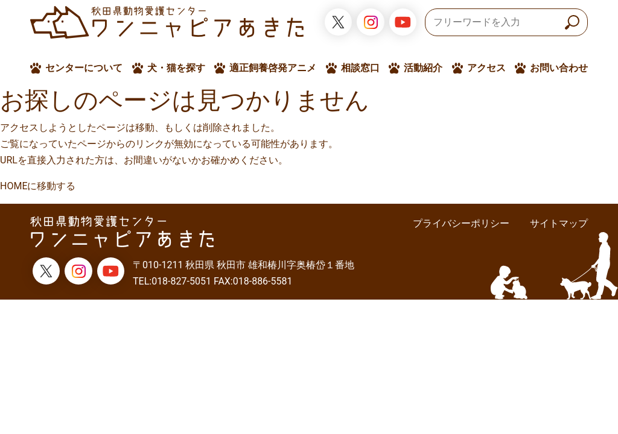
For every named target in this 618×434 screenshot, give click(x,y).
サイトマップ (559, 223)
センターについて (84, 68)
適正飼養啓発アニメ (272, 68)
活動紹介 (423, 68)
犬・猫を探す (176, 68)
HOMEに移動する (37, 186)
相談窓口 (360, 68)
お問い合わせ (559, 68)
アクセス (486, 68)
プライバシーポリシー (461, 223)
